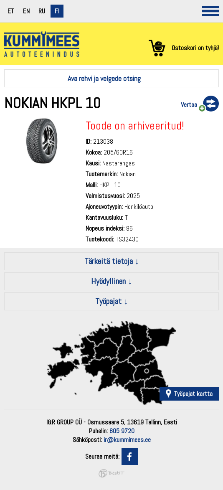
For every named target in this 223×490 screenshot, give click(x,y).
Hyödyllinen (108, 281)
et (11, 11)
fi (57, 11)
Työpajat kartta (193, 393)
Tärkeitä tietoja (108, 261)
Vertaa (189, 104)
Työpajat (108, 301)
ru (41, 11)
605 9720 (121, 431)
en (26, 11)
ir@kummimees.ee (127, 439)
